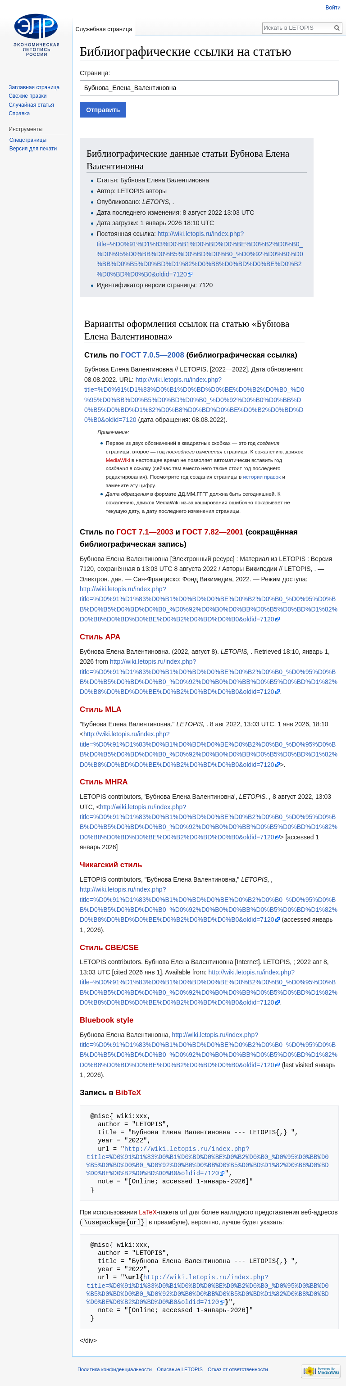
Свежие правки (27, 96)
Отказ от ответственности (238, 1369)
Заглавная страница (34, 87)
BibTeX (128, 1092)
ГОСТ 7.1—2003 (144, 532)
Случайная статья (31, 105)
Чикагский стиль (111, 865)
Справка (19, 113)
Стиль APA (100, 637)
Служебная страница (103, 29)
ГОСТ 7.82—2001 (212, 532)
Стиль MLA (101, 709)
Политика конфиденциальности (114, 1369)
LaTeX (148, 1212)
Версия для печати (33, 148)
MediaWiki (118, 460)
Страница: (95, 73)
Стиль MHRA (104, 782)
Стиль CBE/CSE (109, 947)
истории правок (262, 477)
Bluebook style (106, 1020)
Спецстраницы (27, 140)
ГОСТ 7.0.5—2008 (152, 355)
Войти (333, 8)
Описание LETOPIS (180, 1369)
